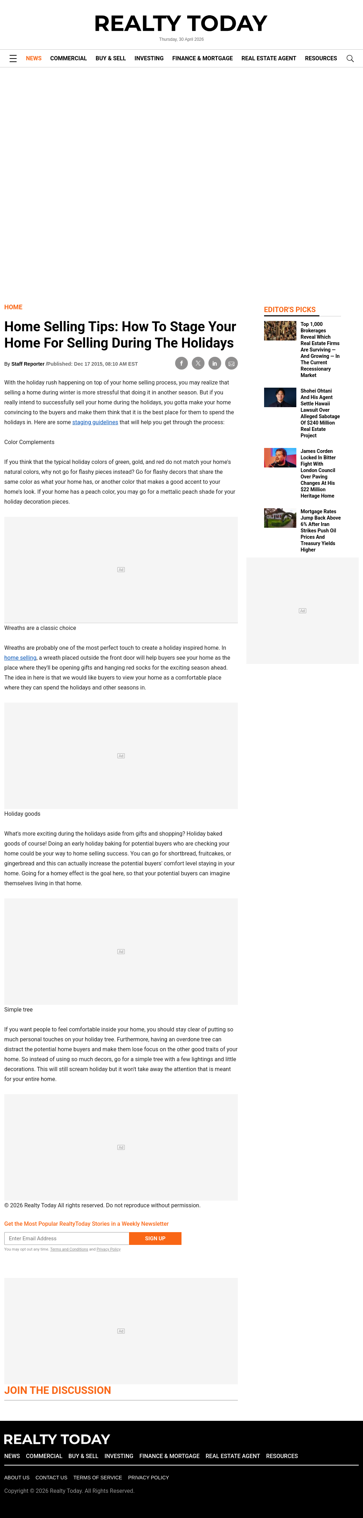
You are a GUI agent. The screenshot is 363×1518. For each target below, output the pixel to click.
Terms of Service (97, 1477)
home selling (20, 657)
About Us (16, 1477)
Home (13, 307)
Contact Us (51, 1477)
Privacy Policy (108, 1249)
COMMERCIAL (68, 58)
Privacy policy (148, 1477)
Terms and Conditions (69, 1249)
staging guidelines (95, 422)
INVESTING (149, 58)
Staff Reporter (28, 364)
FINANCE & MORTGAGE (202, 58)
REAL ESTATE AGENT (268, 58)
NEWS (33, 58)
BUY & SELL (111, 58)
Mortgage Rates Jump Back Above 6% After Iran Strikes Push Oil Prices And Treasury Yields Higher (321, 531)
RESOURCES (321, 58)
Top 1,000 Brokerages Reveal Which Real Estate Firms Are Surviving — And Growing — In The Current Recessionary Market (320, 349)
